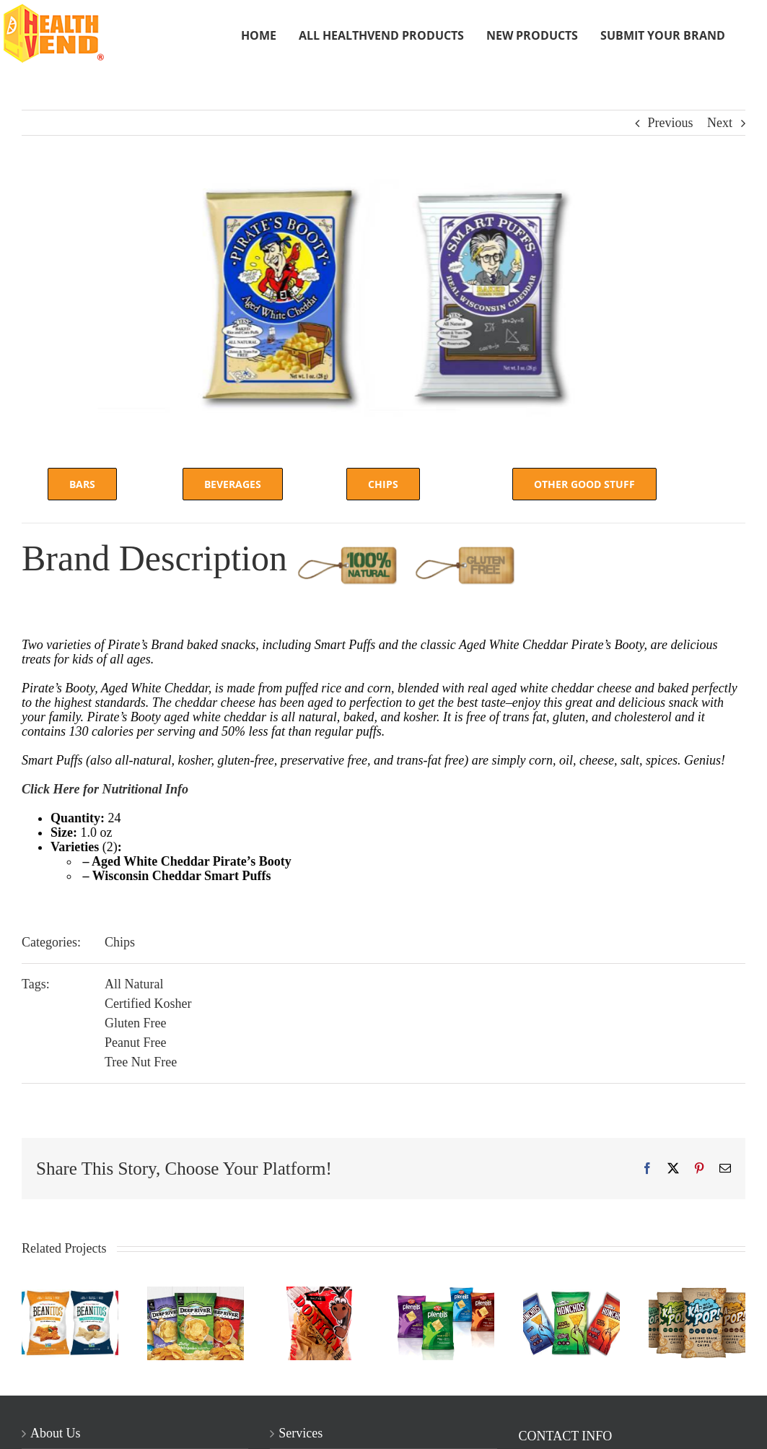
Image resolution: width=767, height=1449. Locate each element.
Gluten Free (135, 1023)
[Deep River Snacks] (195, 1294)
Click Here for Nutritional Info (105, 789)
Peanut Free (135, 1042)
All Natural (134, 984)
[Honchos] (571, 1294)
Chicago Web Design (223, 1431)
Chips (120, 942)
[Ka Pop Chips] (697, 1294)
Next (719, 123)
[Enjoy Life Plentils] (446, 1294)
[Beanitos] (70, 1294)
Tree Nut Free (141, 1062)
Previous (670, 123)
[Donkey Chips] (321, 1294)
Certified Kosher (148, 1003)
